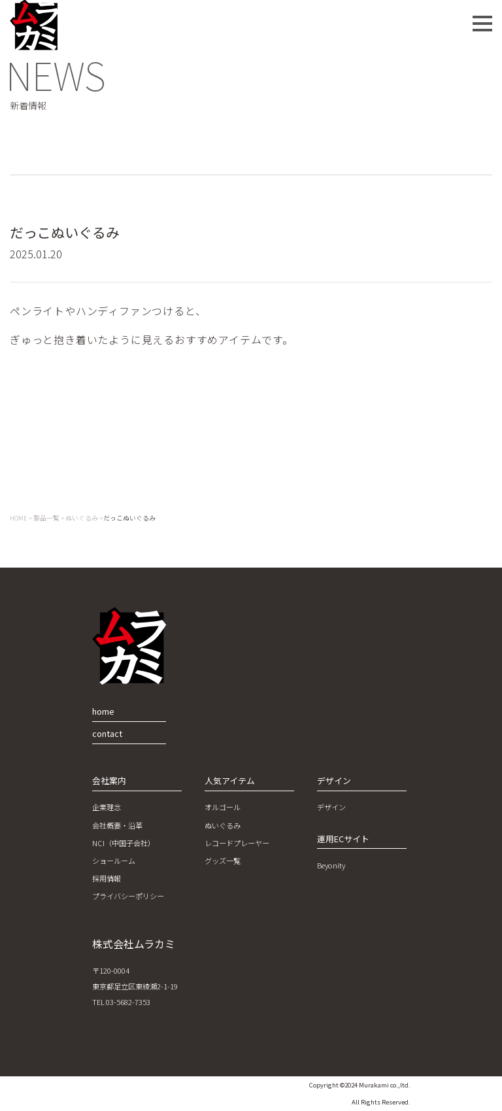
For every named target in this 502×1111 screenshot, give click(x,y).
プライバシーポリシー (128, 896)
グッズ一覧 (223, 860)
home (103, 711)
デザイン (331, 807)
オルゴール (223, 807)
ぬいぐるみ (223, 825)
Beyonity (331, 865)
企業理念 (106, 807)
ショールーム (113, 860)
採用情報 (106, 878)
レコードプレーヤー (237, 843)
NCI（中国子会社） (123, 843)
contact (107, 733)
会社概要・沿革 (117, 825)
